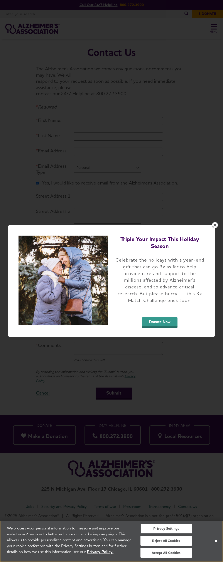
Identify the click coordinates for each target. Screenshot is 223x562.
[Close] (216, 541)
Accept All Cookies (166, 553)
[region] (111, 541)
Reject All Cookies (166, 541)
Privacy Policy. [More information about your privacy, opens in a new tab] (100, 551)
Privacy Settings (166, 528)
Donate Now (160, 321)
